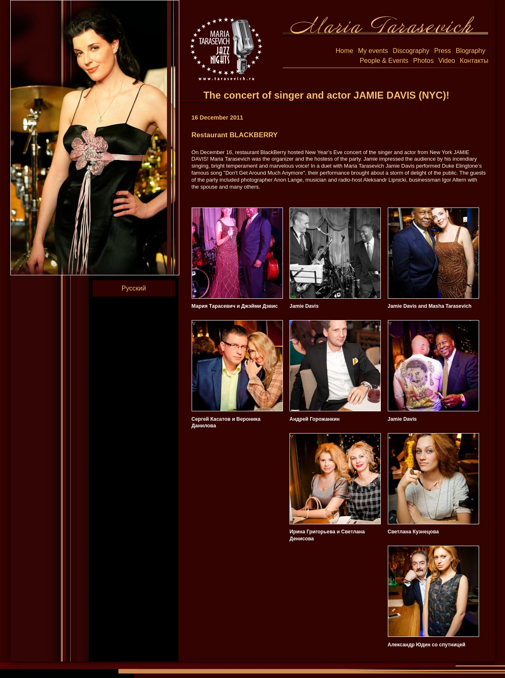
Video (446, 60)
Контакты (474, 60)
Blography (470, 50)
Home (344, 50)
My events (373, 50)
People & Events (384, 60)
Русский (134, 288)
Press (442, 50)
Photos (423, 60)
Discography (411, 50)
